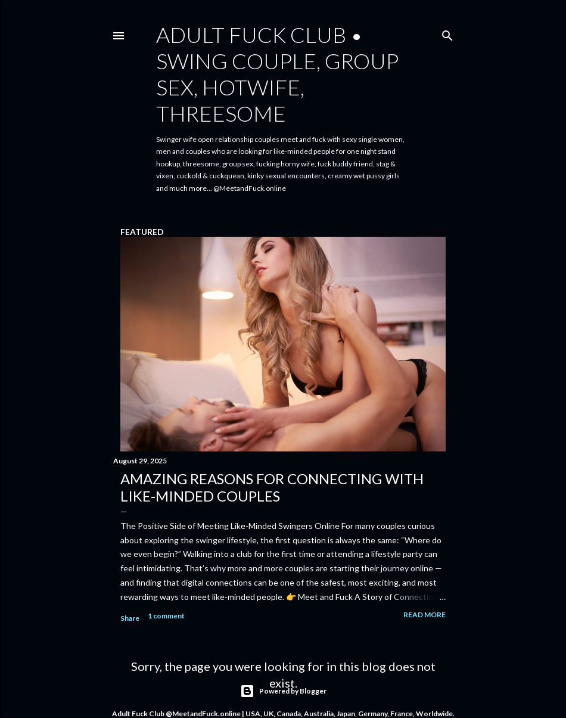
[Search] (447, 33)
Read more (424, 614)
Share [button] (129, 618)
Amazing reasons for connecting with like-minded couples (272, 487)
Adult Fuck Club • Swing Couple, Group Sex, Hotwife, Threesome (277, 73)
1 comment (166, 615)
